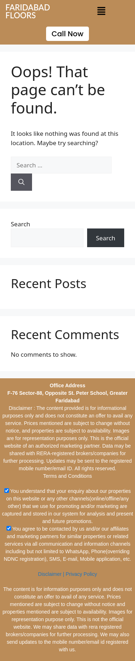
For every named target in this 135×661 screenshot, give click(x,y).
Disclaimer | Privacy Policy (67, 574)
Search (20, 224)
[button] (101, 11)
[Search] (21, 182)
